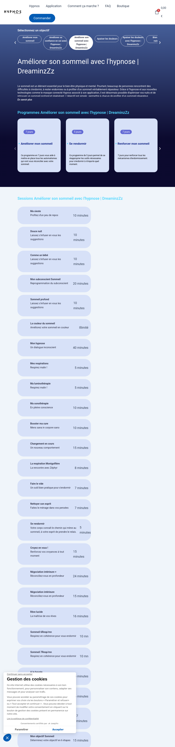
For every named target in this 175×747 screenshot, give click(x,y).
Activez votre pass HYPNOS (83, 713)
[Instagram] (167, 744)
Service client (126, 719)
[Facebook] (166, 739)
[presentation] (15, 42)
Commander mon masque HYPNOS (87, 666)
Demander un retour (78, 718)
